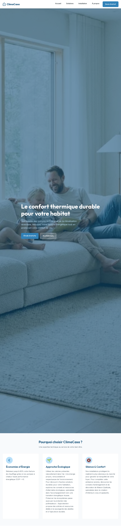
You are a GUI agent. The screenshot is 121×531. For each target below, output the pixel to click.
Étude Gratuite (30, 236)
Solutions (69, 3)
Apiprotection (63, 503)
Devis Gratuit (110, 4)
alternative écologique (56, 490)
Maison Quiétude (103, 487)
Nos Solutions (48, 236)
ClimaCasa (11, 4)
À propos (95, 3)
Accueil (58, 3)
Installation (82, 3)
